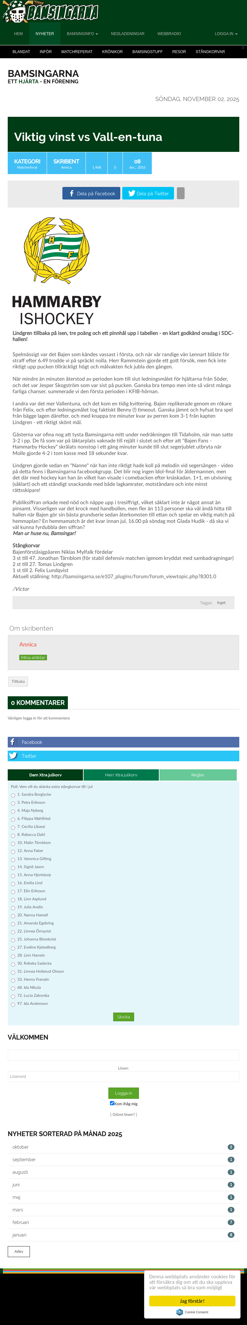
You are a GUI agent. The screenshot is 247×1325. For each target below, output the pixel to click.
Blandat (21, 52)
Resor (179, 52)
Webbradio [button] (169, 34)
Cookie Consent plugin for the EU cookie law (192, 1312)
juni (123, 1185)
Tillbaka (18, 681)
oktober (123, 1147)
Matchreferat (77, 52)
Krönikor (112, 52)
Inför (45, 52)
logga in (29, 718)
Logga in (226, 34)
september (123, 1160)
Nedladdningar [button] (127, 34)
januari (123, 1235)
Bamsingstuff (148, 52)
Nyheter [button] (45, 34)
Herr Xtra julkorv (121, 775)
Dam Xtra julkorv (45, 775)
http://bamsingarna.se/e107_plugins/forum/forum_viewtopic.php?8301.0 (133, 576)
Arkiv (18, 1251)
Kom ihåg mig (123, 1103)
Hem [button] (18, 34)
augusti (123, 1172)
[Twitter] (123, 756)
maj (123, 1197)
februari (123, 1222)
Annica (66, 167)
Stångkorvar (210, 52)
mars (123, 1210)
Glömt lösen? (124, 1115)
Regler (198, 775)
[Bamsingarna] (43, 73)
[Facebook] (123, 742)
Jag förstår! (192, 1301)
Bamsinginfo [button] (82, 34)
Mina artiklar (33, 657)
